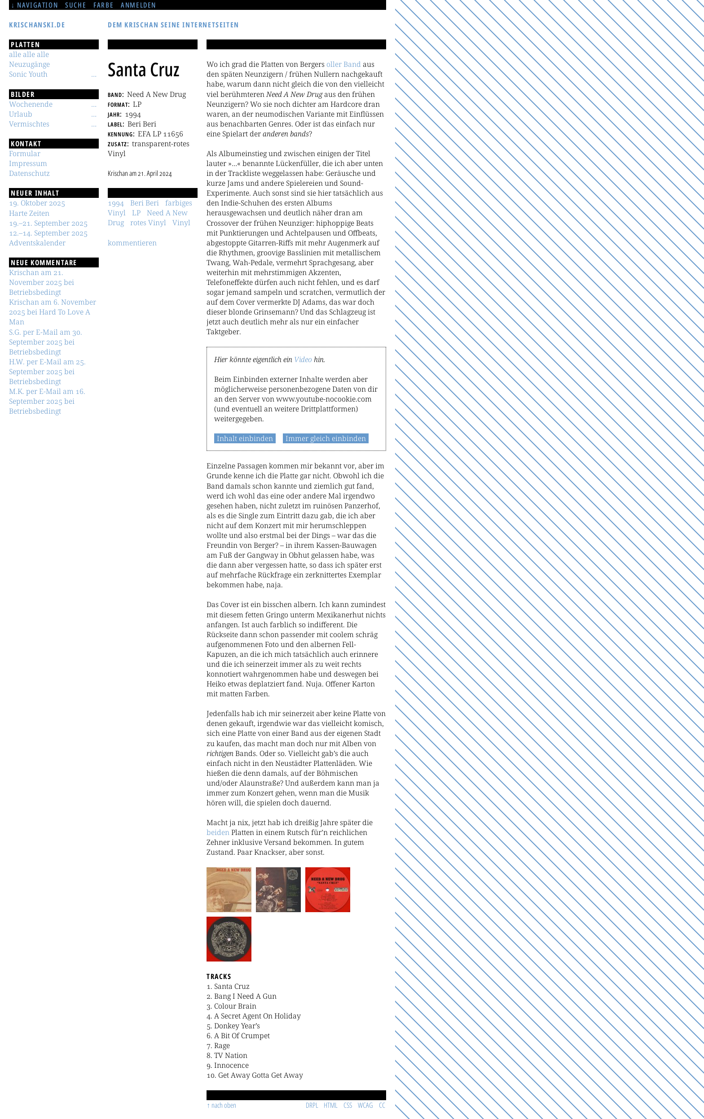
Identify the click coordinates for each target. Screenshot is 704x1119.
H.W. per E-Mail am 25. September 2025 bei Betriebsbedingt (47, 371)
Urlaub (20, 114)
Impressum (28, 163)
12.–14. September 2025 (48, 233)
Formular (24, 153)
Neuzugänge (29, 64)
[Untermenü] (94, 74)
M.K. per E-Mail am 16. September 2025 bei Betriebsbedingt (47, 401)
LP (136, 213)
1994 (116, 203)
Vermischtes (29, 124)
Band (352, 64)
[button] (229, 889)
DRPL (312, 1105)
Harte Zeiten (29, 213)
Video (303, 359)
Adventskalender (37, 243)
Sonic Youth (28, 74)
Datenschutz (29, 173)
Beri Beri (144, 203)
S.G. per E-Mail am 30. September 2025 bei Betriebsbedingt (45, 342)
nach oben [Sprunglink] (223, 1105)
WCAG (365, 1105)
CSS (347, 1105)
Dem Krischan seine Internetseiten (173, 25)
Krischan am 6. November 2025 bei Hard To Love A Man (52, 312)
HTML (331, 1105)
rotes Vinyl (148, 222)
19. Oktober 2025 (37, 203)
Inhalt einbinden (245, 438)
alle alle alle (29, 54)
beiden (218, 832)
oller (334, 64)
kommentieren (132, 243)
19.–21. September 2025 (48, 223)
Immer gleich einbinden (326, 438)
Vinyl (181, 222)
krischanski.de (37, 25)
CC (382, 1105)
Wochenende (31, 104)
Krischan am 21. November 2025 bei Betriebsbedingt (41, 282)
